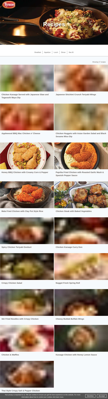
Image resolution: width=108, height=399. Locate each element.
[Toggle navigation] (104, 3)
